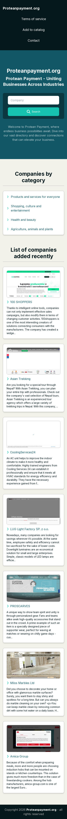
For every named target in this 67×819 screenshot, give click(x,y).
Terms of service (33, 19)
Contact (33, 40)
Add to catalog (34, 30)
